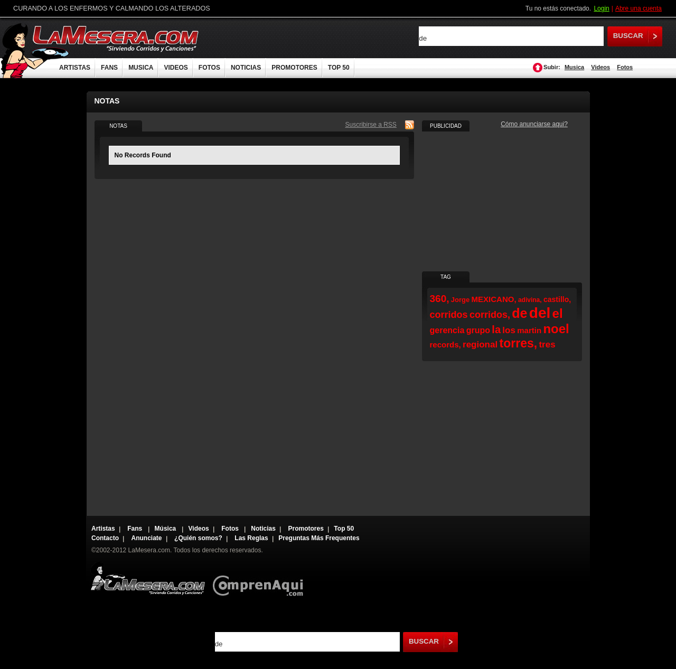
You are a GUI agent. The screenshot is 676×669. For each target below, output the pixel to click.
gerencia (447, 330)
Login (601, 8)
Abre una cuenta (638, 8)
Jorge (460, 300)
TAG (445, 277)
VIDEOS (175, 67)
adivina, (530, 300)
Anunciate (147, 538)
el (557, 313)
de (519, 313)
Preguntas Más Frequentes (318, 538)
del (539, 313)
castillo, (557, 299)
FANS (109, 67)
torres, (519, 343)
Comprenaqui (260, 578)
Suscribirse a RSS (371, 124)
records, (445, 344)
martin (529, 330)
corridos (449, 314)
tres (547, 345)
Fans (135, 528)
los (508, 330)
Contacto (105, 538)
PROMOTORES (294, 67)
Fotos (625, 67)
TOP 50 (339, 67)
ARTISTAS (74, 67)
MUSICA (140, 67)
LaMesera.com (116, 38)
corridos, (490, 314)
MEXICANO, (494, 299)
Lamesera (147, 578)
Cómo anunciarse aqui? (534, 124)
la (496, 329)
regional (480, 345)
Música (166, 528)
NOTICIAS (246, 67)
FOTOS (209, 67)
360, (439, 298)
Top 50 (344, 528)
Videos (600, 67)
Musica (574, 67)
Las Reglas (251, 538)
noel (556, 329)
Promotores (305, 528)
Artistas (103, 528)
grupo (478, 330)
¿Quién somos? (198, 538)
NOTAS (118, 126)
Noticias (263, 528)
